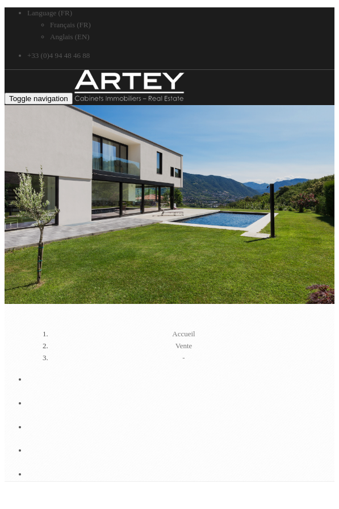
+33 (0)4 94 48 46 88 (58, 55)
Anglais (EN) (70, 36)
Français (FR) (70, 24)
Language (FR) (49, 13)
